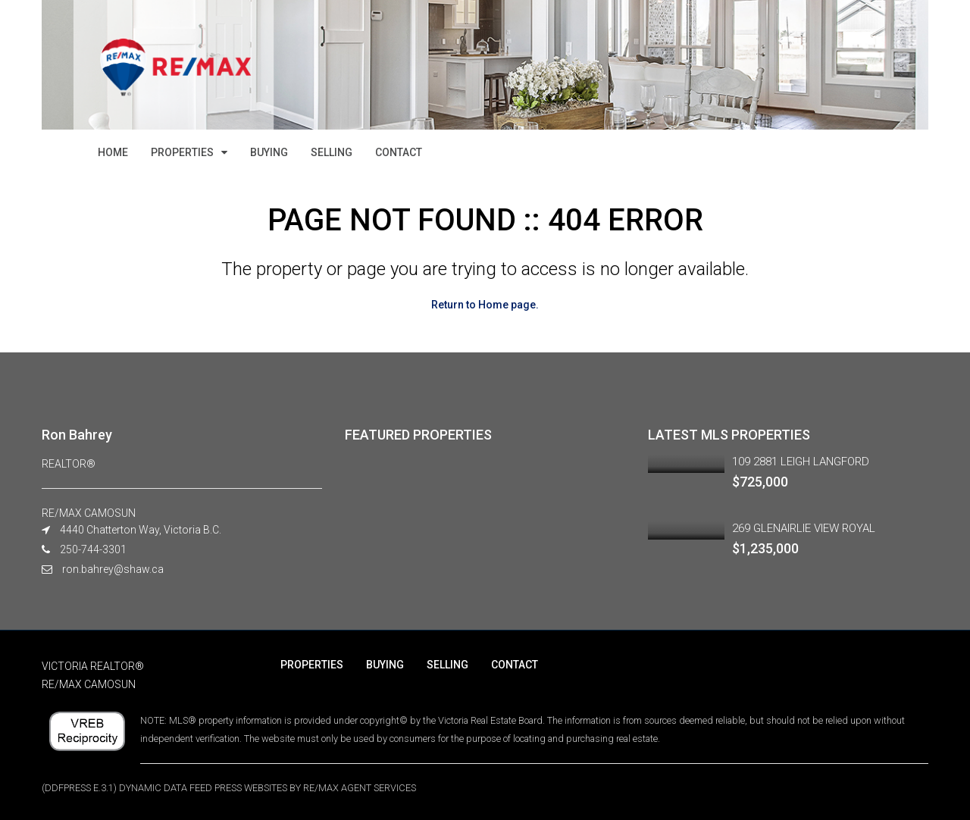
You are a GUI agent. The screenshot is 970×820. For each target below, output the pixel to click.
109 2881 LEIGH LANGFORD (800, 461)
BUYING (269, 152)
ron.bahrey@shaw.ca (113, 569)
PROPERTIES (182, 152)
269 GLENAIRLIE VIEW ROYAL (803, 528)
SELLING (331, 152)
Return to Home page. (485, 305)
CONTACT (398, 152)
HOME (113, 152)
